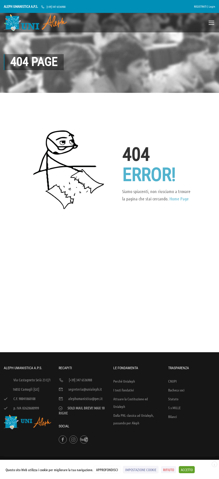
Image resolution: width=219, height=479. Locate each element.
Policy (188, 435)
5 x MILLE (174, 375)
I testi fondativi (123, 357)
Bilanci (172, 384)
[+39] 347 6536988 (56, 7)
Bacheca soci (176, 357)
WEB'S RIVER (71, 435)
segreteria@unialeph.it (85, 357)
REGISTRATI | (201, 6)
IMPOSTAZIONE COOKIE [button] (140, 469)
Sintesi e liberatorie (167, 435)
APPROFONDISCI (107, 469)
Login (212, 6)
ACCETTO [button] (186, 469)
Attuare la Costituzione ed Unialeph (130, 370)
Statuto (173, 366)
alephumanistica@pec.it (85, 366)
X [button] (214, 465)
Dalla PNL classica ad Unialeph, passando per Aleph (133, 387)
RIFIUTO (168, 469)
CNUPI (172, 348)
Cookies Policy (206, 435)
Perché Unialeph (124, 348)
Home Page (179, 199)
